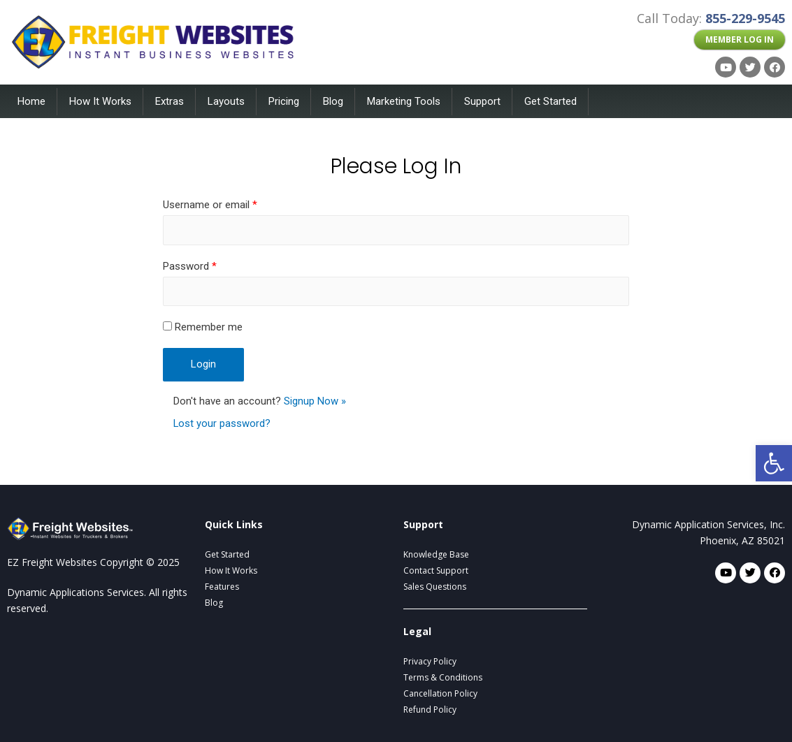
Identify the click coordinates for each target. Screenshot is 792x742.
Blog (333, 101)
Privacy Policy (429, 661)
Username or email (210, 204)
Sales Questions (434, 586)
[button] (739, 40)
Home (31, 101)
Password (190, 266)
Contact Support (435, 570)
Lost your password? (222, 424)
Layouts (226, 101)
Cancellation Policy (440, 693)
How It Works (100, 101)
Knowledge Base (436, 554)
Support (482, 101)
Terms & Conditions (442, 677)
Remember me (203, 327)
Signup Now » (315, 401)
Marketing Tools (403, 101)
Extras (169, 101)
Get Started (550, 101)
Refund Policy (429, 709)
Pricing (283, 101)
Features (222, 586)
